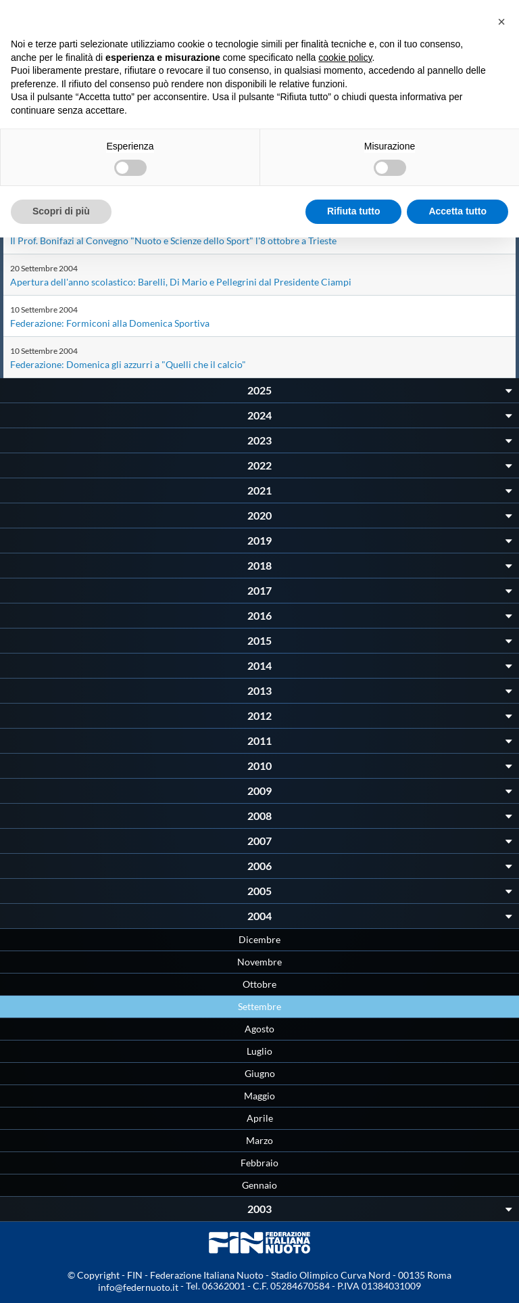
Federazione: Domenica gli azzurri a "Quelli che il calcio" (128, 364)
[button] (501, 21)
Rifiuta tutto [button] (353, 211)
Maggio (259, 1095)
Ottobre (259, 984)
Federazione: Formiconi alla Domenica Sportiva (109, 323)
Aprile (260, 1118)
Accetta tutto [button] (457, 211)
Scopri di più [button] (61, 211)
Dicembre (259, 939)
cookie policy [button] (345, 57)
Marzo (259, 1140)
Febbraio (259, 1162)
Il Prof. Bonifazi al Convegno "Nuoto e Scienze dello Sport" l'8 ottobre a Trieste (173, 240)
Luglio (259, 1051)
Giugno (260, 1073)
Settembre (259, 1006)
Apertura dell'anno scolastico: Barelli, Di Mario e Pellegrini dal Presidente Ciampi (180, 282)
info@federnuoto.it (138, 1287)
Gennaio (259, 1185)
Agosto (259, 1028)
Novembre (259, 961)
